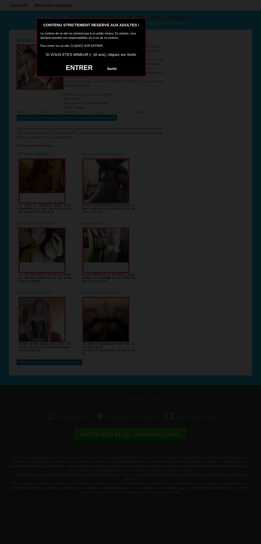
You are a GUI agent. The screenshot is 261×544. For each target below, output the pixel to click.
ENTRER (79, 67)
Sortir (112, 69)
